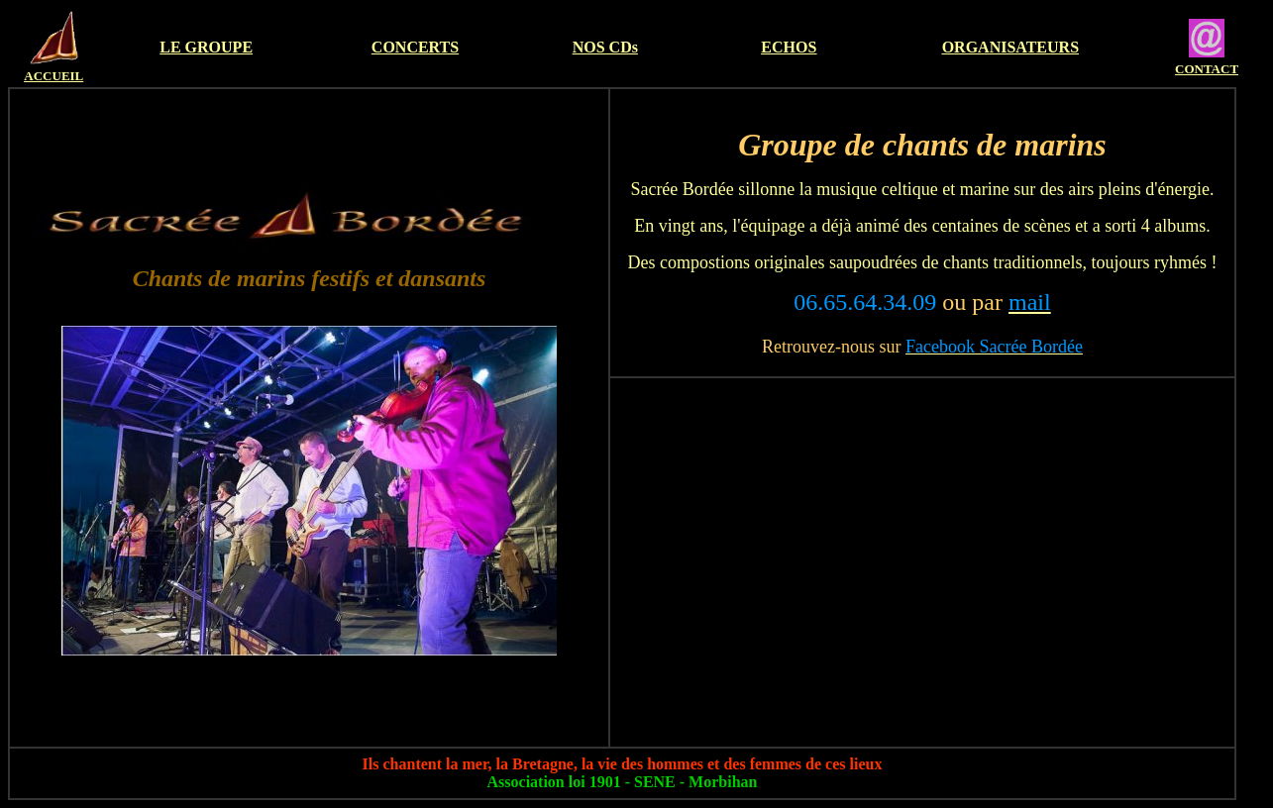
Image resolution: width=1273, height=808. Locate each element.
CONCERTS (415, 47)
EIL (72, 75)
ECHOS (788, 47)
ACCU (42, 75)
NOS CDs (605, 47)
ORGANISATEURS (1010, 47)
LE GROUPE (206, 47)
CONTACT (1206, 68)
